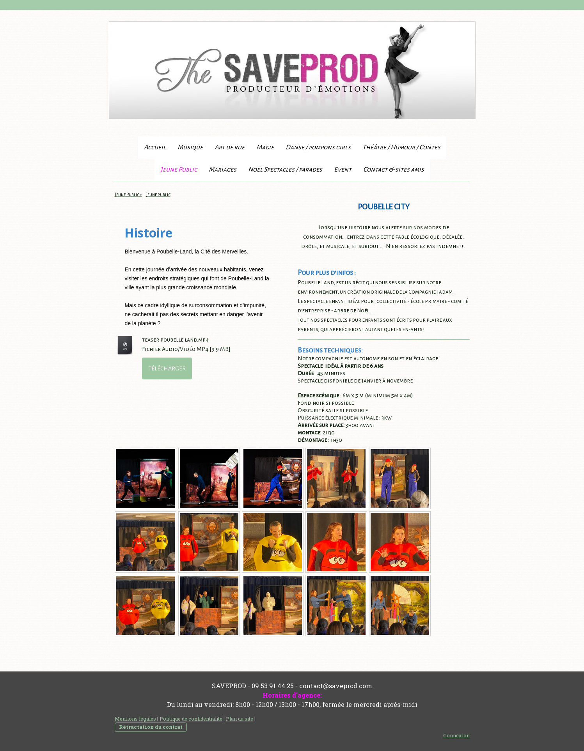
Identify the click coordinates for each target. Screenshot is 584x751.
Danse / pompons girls (318, 147)
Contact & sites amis (393, 169)
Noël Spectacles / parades (285, 169)
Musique (190, 147)
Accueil (155, 147)
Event (342, 169)
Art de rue (230, 147)
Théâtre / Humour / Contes (401, 147)
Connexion (456, 735)
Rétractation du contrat (151, 727)
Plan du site (239, 719)
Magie (265, 147)
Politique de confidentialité (191, 719)
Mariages (222, 169)
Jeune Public (178, 169)
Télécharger (167, 368)
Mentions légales (135, 719)
